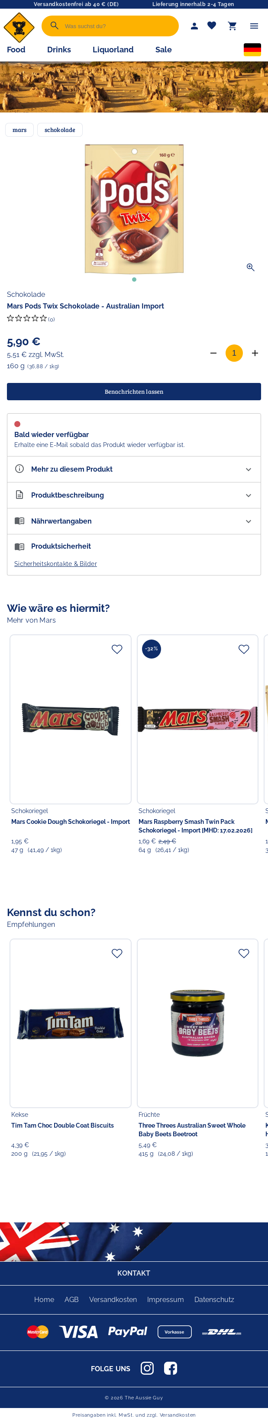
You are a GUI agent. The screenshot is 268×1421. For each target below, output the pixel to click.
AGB (72, 1300)
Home (44, 1300)
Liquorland (113, 49)
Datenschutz (214, 1300)
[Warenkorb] (232, 26)
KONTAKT (133, 1273)
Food (16, 49)
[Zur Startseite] (19, 41)
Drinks (59, 49)
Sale (163, 49)
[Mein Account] (194, 26)
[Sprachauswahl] (252, 51)
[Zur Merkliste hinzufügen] (116, 649)
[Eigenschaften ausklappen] (134, 469)
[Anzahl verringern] (213, 353)
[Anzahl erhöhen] (255, 353)
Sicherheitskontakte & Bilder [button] (55, 563)
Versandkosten (113, 1300)
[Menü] (254, 26)
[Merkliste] (212, 26)
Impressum (165, 1300)
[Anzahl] (234, 353)
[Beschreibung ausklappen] (134, 495)
